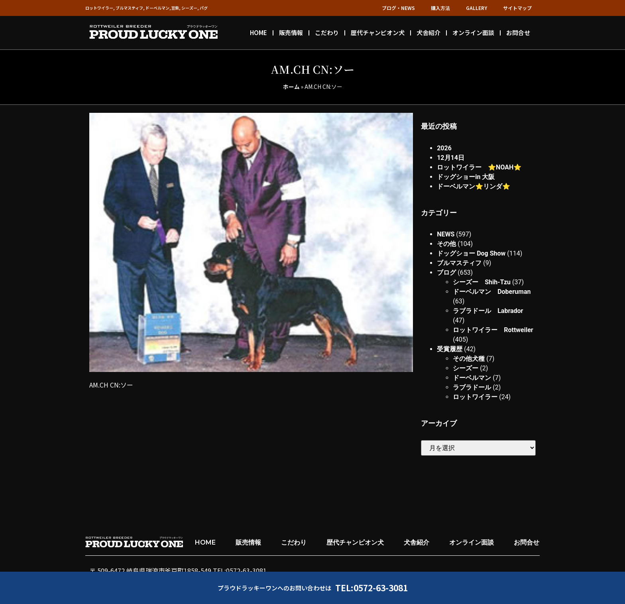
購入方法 (440, 7)
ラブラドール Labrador (488, 311)
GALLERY (476, 7)
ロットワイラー (475, 397)
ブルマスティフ (459, 263)
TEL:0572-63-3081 (371, 588)
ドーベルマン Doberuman (492, 291)
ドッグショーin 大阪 (466, 177)
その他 (446, 244)
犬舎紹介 (428, 32)
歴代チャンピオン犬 (378, 32)
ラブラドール (472, 387)
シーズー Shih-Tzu (482, 282)
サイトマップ (517, 7)
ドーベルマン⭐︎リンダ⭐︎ (473, 186)
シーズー (465, 368)
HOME (258, 32)
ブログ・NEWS (398, 7)
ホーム (291, 87)
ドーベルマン (472, 378)
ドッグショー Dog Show (471, 253)
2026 (444, 148)
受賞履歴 (449, 349)
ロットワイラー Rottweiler (493, 330)
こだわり (327, 32)
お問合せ (518, 32)
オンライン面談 (473, 32)
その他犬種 (469, 358)
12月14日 (450, 157)
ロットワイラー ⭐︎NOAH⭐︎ (479, 167)
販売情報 (291, 32)
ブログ (446, 272)
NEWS (445, 234)
